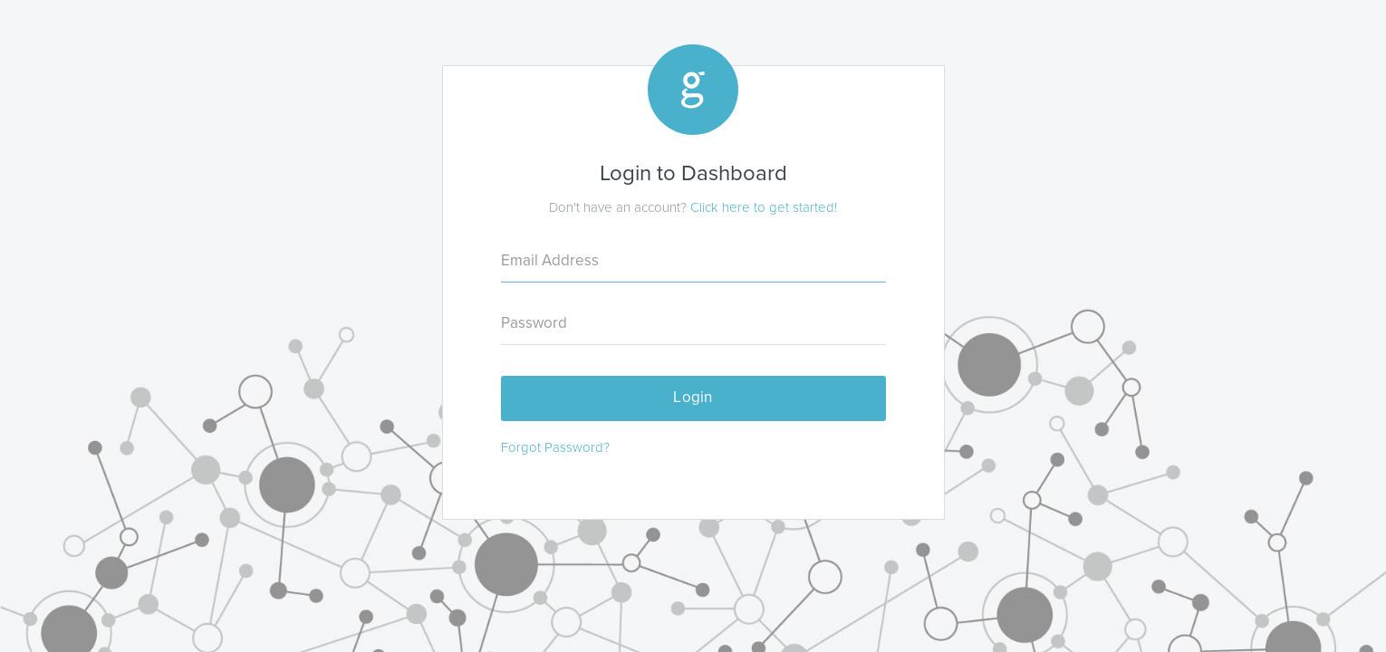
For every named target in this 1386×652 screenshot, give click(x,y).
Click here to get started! (763, 207)
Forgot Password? (555, 447)
